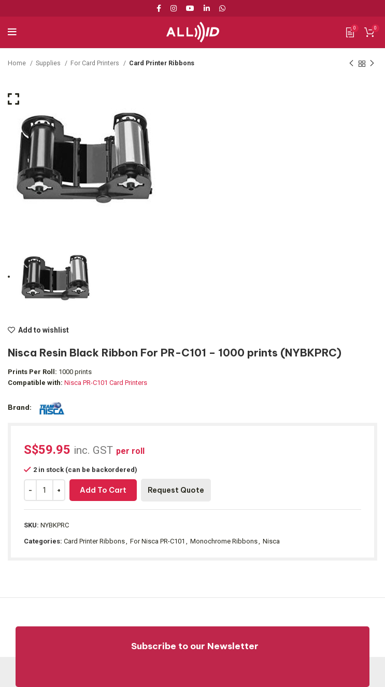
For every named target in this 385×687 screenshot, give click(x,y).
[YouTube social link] (190, 8)
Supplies (49, 63)
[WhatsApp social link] (222, 8)
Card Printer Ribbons (161, 63)
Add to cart (103, 490)
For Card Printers (95, 63)
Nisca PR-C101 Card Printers (105, 383)
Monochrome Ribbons (224, 541)
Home (17, 63)
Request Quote (176, 490)
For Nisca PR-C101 (157, 541)
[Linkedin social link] (207, 8)
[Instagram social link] (173, 8)
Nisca (271, 541)
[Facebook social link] (160, 8)
